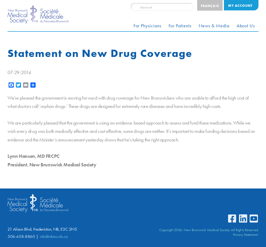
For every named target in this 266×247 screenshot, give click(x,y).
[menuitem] (209, 5)
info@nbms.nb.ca (54, 236)
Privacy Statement (245, 234)
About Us (246, 26)
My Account (240, 5)
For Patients (180, 26)
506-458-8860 (21, 236)
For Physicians (147, 26)
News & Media (214, 26)
